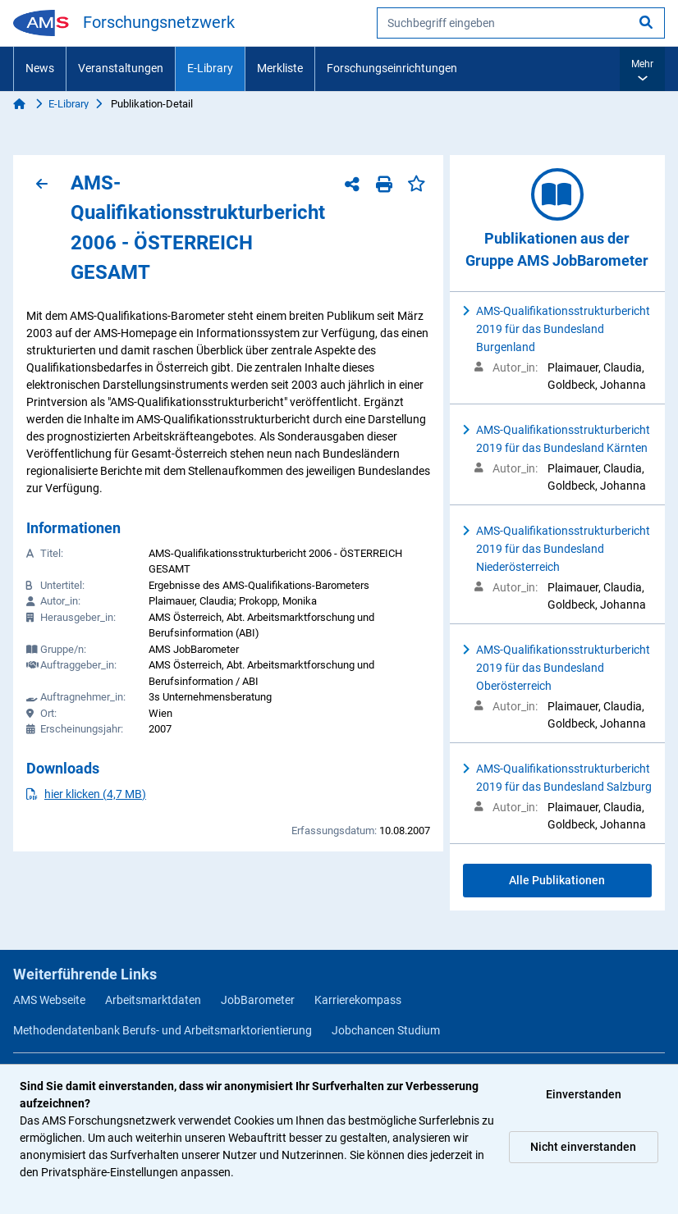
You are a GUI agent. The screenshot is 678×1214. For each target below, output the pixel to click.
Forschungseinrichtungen (392, 68)
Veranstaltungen (120, 68)
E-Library (210, 68)
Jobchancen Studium (386, 1030)
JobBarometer (258, 999)
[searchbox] (521, 23)
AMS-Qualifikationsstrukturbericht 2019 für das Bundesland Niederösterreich (563, 548)
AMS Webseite (49, 999)
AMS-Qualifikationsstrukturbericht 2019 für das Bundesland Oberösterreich (563, 667)
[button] (642, 69)
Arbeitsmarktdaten (153, 999)
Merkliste (280, 68)
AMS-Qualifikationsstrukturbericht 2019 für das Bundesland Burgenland (563, 329)
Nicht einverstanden (583, 1146)
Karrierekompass (357, 999)
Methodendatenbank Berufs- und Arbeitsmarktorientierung (162, 1030)
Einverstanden (583, 1094)
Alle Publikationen (557, 880)
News (39, 68)
